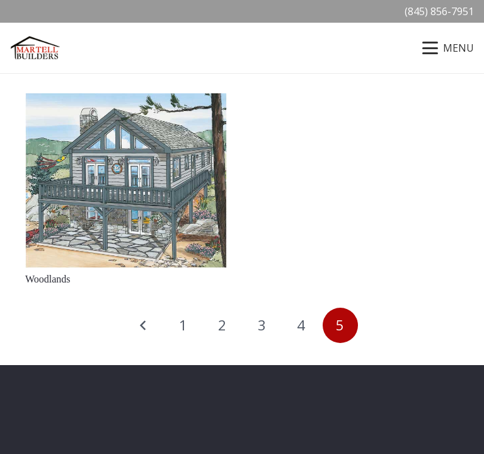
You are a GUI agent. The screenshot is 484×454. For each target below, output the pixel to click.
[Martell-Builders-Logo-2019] (35, 48)
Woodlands (48, 279)
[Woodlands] (126, 180)
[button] (448, 48)
